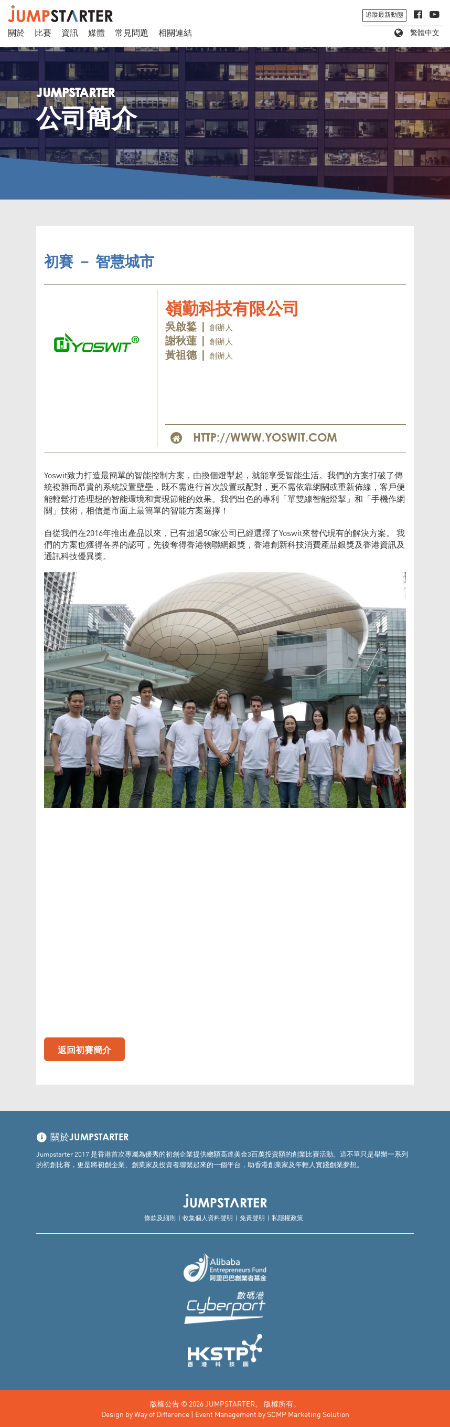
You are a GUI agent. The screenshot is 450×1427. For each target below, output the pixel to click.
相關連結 (175, 33)
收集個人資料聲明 (208, 1217)
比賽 (43, 33)
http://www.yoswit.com (265, 438)
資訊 (69, 33)
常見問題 (131, 33)
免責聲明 (252, 1217)
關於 (16, 33)
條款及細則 (160, 1217)
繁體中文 (417, 33)
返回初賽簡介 (84, 1049)
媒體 (96, 33)
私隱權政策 (287, 1217)
